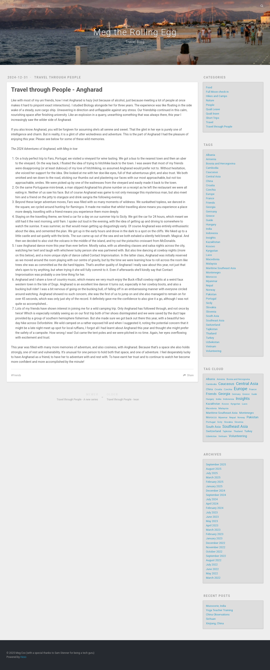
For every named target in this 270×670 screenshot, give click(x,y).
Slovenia (211, 311)
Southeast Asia (215, 320)
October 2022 (214, 551)
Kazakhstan (213, 242)
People (210, 105)
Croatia (210, 185)
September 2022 (216, 556)
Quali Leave (213, 109)
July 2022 (212, 564)
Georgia (211, 207)
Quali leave (212, 113)
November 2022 (215, 547)
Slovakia (211, 307)
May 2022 (212, 573)
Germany (211, 211)
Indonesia (212, 233)
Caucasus (212, 172)
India (209, 228)
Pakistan (211, 294)
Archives (43, 6)
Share (190, 375)
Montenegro (213, 272)
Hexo (23, 657)
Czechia (211, 189)
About (26, 6)
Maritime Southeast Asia (221, 268)
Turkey (210, 337)
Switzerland (213, 324)
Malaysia (211, 263)
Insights (211, 237)
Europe (210, 194)
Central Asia (213, 176)
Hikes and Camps (216, 96)
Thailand (211, 333)
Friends (17, 375)
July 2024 (212, 499)
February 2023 (214, 534)
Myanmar (212, 281)
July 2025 (212, 473)
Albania (210, 155)
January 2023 (214, 538)
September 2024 (216, 495)
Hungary (211, 224)
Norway (210, 289)
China (209, 181)
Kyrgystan (212, 250)
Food (209, 87)
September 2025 (216, 464)
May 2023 (212, 521)
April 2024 (212, 503)
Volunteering (213, 351)
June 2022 (212, 569)
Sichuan (211, 618)
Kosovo (210, 246)
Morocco (211, 276)
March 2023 (213, 529)
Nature (210, 100)
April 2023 (212, 525)
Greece (210, 215)
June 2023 (212, 516)
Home (10, 6)
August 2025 (213, 468)
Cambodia (212, 167)
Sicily (209, 303)
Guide (209, 220)
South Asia (212, 316)
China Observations (218, 614)
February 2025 (214, 481)
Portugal (211, 298)
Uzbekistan (212, 342)
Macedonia (212, 259)
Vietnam (211, 346)
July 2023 (212, 512)
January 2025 (214, 486)
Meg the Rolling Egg (135, 32)
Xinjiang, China (215, 623)
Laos (209, 255)
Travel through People (57, 77)
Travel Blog (135, 42)
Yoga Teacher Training (219, 610)
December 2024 (215, 490)
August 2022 (213, 560)
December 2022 (215, 543)
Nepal (209, 285)
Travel (209, 122)
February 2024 (214, 508)
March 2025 (213, 477)
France (210, 198)
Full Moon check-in (217, 91)
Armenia (211, 159)
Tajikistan (212, 329)
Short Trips (212, 118)
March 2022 (213, 577)
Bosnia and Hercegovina (220, 163)
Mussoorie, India (216, 606)
